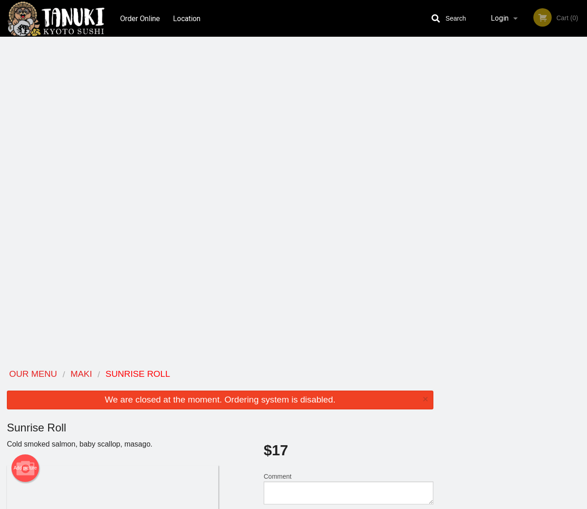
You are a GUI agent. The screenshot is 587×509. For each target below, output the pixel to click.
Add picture (25, 144)
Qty (290, 202)
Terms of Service (308, 502)
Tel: (438, 408)
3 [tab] (506, 188)
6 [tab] (548, 188)
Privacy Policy (356, 408)
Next (580, 129)
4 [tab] (520, 188)
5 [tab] (534, 188)
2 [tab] (493, 188)
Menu (269, 386)
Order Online (140, 18)
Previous (447, 129)
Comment (348, 165)
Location (187, 18)
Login (500, 18)
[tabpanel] (513, 129)
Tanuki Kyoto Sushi (111, 374)
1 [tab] (479, 188)
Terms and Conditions (366, 397)
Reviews (349, 386)
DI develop (307, 478)
